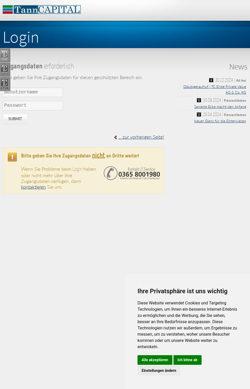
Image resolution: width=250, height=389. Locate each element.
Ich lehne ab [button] (187, 360)
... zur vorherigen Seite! (141, 137)
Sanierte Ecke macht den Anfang (220, 106)
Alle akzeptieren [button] (155, 360)
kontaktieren (33, 187)
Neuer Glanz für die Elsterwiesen (220, 121)
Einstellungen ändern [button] (159, 370)
